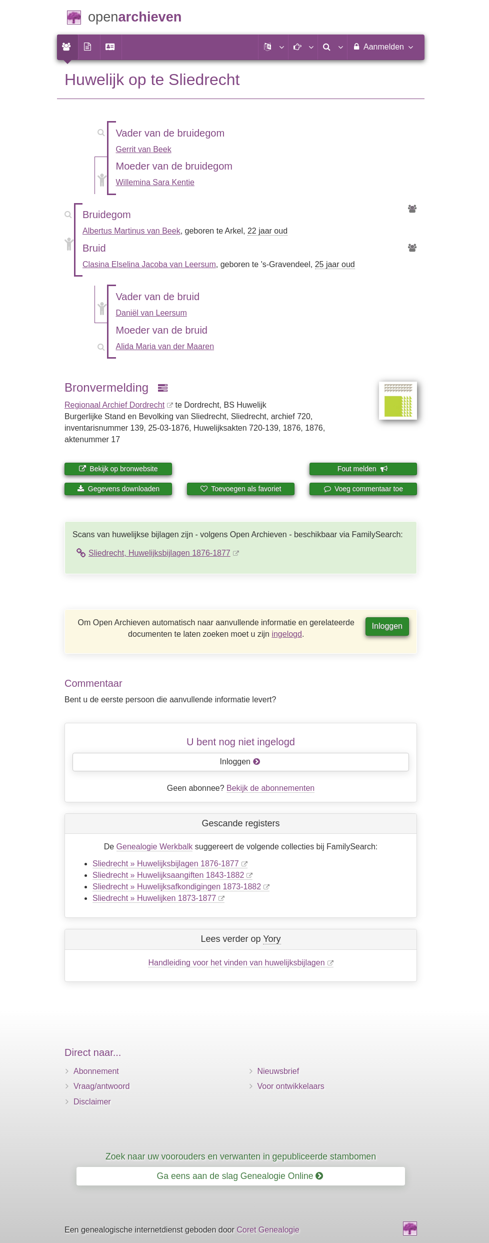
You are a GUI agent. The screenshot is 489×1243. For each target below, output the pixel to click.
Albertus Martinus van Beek (131, 231)
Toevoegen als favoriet (241, 489)
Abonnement (96, 1071)
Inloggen (387, 626)
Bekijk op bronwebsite (118, 469)
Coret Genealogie (267, 1229)
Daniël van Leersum (151, 313)
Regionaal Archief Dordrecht (114, 405)
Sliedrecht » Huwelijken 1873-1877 (154, 898)
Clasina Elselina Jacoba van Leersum (149, 264)
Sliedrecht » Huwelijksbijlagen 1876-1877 (165, 863)
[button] (273, 47)
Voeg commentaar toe (363, 489)
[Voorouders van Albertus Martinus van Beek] (412, 209)
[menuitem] (67, 47)
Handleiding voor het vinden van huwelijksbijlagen (236, 962)
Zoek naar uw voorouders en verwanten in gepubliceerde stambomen (241, 1156)
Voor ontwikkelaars (291, 1086)
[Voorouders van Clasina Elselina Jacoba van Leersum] (412, 248)
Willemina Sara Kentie (155, 182)
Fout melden (363, 469)
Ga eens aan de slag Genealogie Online (240, 1176)
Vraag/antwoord (102, 1086)
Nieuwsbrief (279, 1071)
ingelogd (287, 634)
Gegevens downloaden (118, 489)
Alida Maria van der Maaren (165, 346)
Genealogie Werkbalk (154, 846)
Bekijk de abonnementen (270, 788)
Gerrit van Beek (144, 149)
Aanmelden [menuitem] (382, 47)
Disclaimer (92, 1101)
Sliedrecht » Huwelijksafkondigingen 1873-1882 (176, 886)
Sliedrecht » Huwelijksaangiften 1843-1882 (168, 875)
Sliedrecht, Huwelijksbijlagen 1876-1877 (159, 553)
